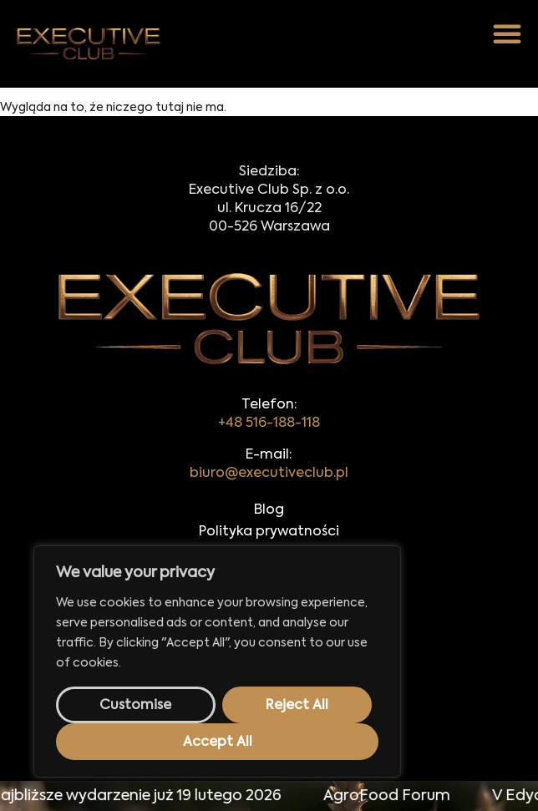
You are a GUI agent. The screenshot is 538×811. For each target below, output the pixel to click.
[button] (507, 33)
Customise (135, 705)
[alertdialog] (269, 796)
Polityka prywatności (269, 532)
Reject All (297, 705)
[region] (217, 661)
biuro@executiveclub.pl (269, 473)
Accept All (217, 742)
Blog (269, 510)
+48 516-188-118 (269, 423)
